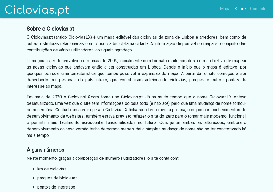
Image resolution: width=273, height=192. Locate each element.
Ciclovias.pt (36, 9)
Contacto (258, 8)
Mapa (225, 8)
